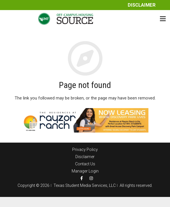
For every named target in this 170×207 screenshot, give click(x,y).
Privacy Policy (85, 149)
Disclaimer (142, 5)
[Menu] (162, 19)
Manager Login (85, 171)
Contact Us (85, 164)
